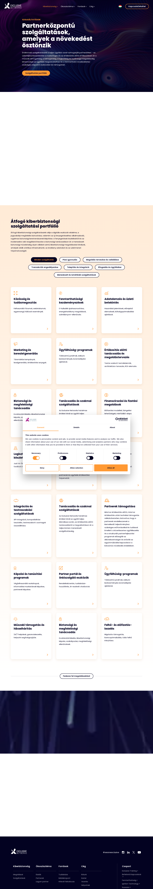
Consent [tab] (40, 427)
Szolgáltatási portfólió (36, 73)
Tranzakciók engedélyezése (44, 267)
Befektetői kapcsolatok (131, 874)
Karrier (84, 878)
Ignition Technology (130, 884)
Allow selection (76, 468)
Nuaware (125, 887)
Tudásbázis (63, 874)
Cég (92, 6)
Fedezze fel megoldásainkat (76, 681)
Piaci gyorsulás (70, 259)
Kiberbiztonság (50, 6)
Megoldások (18, 874)
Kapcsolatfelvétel (137, 6)
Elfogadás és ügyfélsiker (110, 267)
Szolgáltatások (19, 878)
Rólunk (84, 874)
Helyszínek (85, 885)
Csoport (126, 866)
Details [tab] (76, 427)
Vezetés (84, 881)
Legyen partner (42, 881)
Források (82, 6)
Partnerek (40, 878)
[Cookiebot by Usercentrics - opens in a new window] (117, 419)
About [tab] (112, 427)
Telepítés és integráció (78, 267)
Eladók (38, 874)
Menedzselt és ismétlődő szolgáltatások (76, 275)
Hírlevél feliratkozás (67, 881)
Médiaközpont (64, 878)
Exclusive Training (129, 871)
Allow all (111, 468)
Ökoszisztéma (68, 6)
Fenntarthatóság (129, 880)
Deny (42, 468)
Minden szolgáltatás (44, 259)
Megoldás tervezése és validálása (102, 259)
